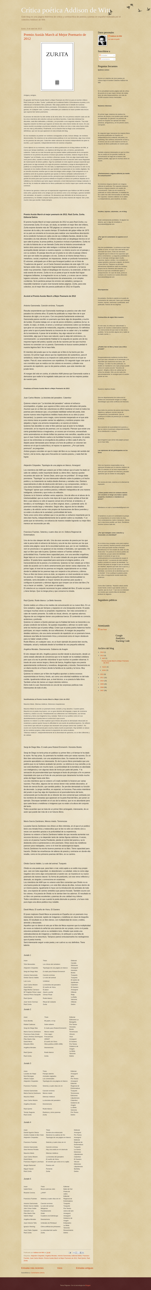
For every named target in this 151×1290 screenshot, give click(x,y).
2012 (102, 674)
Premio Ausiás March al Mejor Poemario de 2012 (60, 1258)
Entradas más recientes (32, 1268)
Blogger (87, 1285)
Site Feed (103, 629)
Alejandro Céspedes (37, 1256)
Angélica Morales (51, 1256)
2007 (102, 690)
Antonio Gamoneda (64, 1256)
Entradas (103, 55)
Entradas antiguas (84, 1268)
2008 (102, 687)
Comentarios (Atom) (37, 1273)
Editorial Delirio (77, 1256)
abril (103, 658)
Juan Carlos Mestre (36, 1258)
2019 (102, 652)
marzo (104, 667)
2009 (102, 684)
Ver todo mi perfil (114, 39)
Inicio (59, 1268)
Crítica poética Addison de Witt (65, 10)
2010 (102, 681)
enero (104, 670)
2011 (102, 677)
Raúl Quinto (82, 1258)
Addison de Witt (116, 36)
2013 (102, 655)
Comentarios (104, 59)
